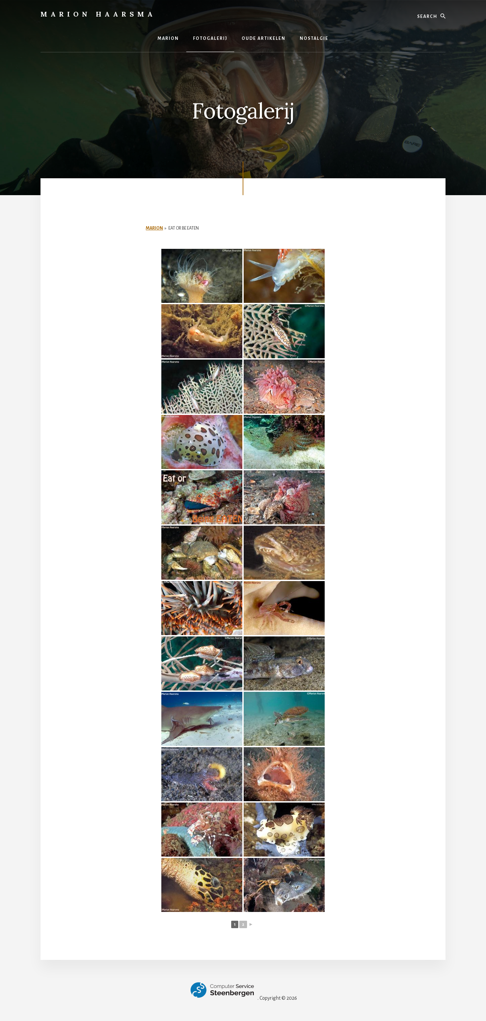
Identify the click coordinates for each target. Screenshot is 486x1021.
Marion (154, 228)
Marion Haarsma (98, 14)
